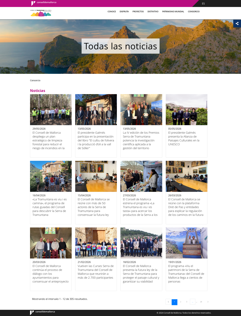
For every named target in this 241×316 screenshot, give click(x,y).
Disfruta (124, 11)
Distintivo (153, 11)
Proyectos (138, 11)
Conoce (112, 11)
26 (202, 301)
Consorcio (194, 11)
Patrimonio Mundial (173, 11)
